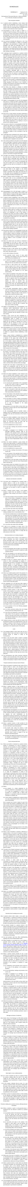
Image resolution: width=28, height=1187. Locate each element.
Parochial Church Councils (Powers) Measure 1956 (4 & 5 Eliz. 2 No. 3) (15, 945)
